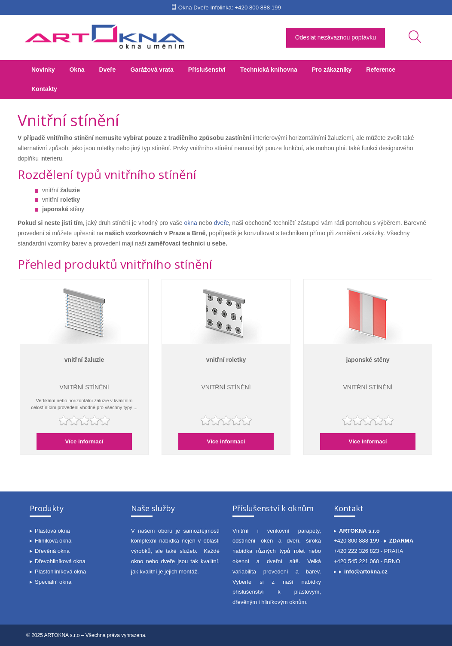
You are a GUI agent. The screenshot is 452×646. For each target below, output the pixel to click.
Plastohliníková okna (60, 571)
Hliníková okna (53, 540)
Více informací (84, 441)
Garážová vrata (151, 69)
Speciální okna (53, 582)
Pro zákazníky (332, 69)
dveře (221, 222)
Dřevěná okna (52, 551)
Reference (380, 69)
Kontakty (44, 88)
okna (190, 222)
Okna (76, 69)
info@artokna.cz (366, 571)
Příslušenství (207, 69)
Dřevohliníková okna (60, 561)
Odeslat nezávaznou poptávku (335, 37)
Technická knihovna (268, 69)
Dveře (107, 69)
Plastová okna (52, 531)
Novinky (43, 69)
